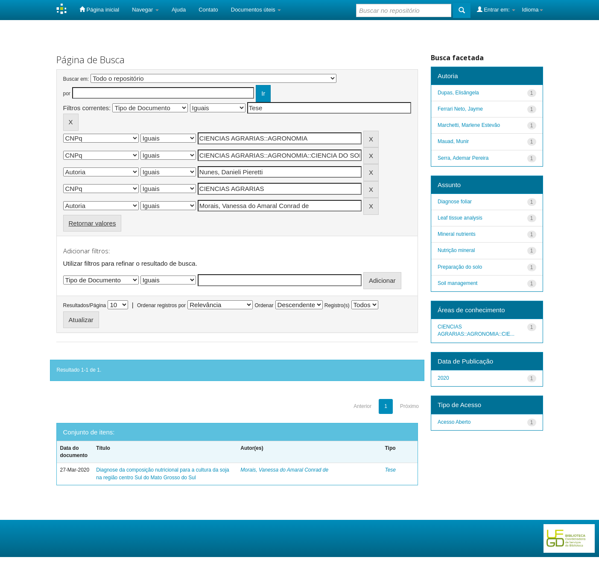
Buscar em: (76, 79)
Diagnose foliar (455, 202)
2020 (443, 378)
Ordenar (263, 305)
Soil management (457, 283)
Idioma (532, 9)
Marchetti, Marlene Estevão (469, 125)
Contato (208, 9)
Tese (390, 470)
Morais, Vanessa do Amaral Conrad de (284, 470)
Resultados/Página (84, 305)
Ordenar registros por (161, 305)
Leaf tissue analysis (460, 218)
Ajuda (179, 9)
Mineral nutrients (457, 234)
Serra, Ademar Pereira (463, 158)
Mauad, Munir (453, 141)
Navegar (145, 9)
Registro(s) (337, 305)
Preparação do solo (460, 267)
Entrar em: (496, 9)
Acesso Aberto (454, 422)
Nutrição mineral (456, 250)
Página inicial (99, 9)
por (66, 94)
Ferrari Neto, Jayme (460, 109)
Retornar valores (92, 223)
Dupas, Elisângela (458, 93)
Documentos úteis (256, 9)
